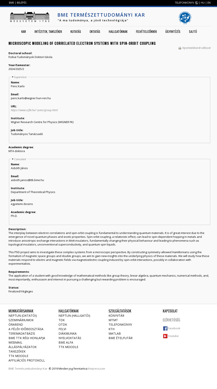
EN (209, 2)
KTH (111, 329)
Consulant (20, 159)
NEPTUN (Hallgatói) (74, 316)
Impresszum (97, 368)
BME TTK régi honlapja (27, 338)
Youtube (173, 336)
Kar (23, 31)
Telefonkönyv (120, 324)
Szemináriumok (21, 320)
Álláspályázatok (23, 347)
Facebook (174, 328)
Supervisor (20, 77)
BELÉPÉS (21, 2)
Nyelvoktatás (70, 338)
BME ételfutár (120, 338)
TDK (62, 320)
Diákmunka (68, 333)
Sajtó (193, 31)
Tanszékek (17, 351)
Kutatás (75, 31)
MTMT (113, 320)
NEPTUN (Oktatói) (23, 316)
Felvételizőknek (146, 31)
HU (203, 2)
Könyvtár (116, 316)
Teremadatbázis (22, 333)
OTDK (63, 324)
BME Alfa (66, 342)
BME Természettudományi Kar (101, 15)
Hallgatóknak (118, 31)
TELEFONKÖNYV (184, 2)
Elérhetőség (171, 319)
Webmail (15, 342)
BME (11, 2)
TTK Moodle (18, 356)
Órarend (16, 324)
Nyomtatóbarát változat (194, 48)
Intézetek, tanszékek (48, 31)
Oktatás (95, 31)
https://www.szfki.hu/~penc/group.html (34, 110)
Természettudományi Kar (31, 368)
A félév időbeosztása (26, 329)
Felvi (62, 329)
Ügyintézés (172, 31)
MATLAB (114, 333)
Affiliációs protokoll (27, 360)
